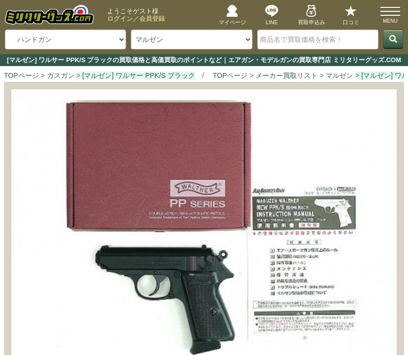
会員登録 (152, 18)
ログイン (120, 18)
